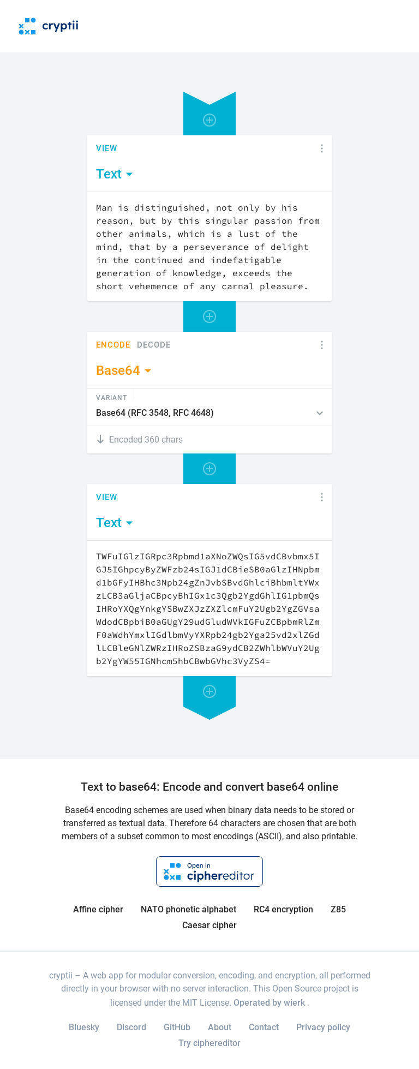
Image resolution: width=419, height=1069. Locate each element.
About (219, 1027)
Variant (111, 397)
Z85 (338, 909)
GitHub (177, 1027)
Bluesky (84, 1027)
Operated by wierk (270, 1003)
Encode (113, 345)
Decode (154, 345)
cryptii (61, 975)
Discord (131, 1027)
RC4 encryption (283, 909)
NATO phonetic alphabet (188, 909)
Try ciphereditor (209, 1043)
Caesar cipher (209, 925)
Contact (264, 1027)
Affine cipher (98, 909)
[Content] (209, 246)
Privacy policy (323, 1027)
